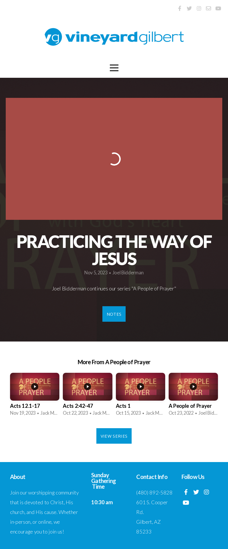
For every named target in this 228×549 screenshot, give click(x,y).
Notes (114, 314)
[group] (34, 396)
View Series (114, 436)
